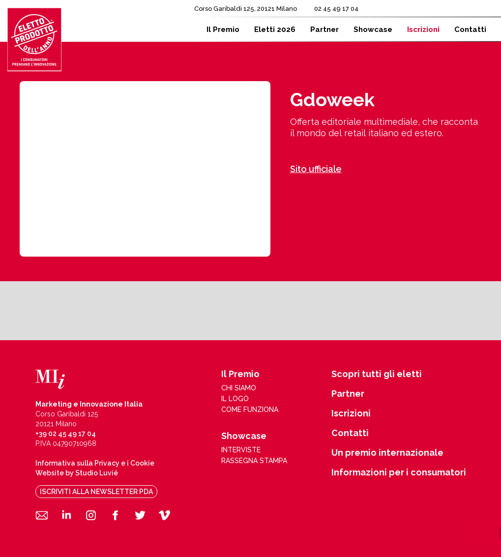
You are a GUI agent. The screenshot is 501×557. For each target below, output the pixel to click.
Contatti (350, 433)
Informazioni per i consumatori (398, 472)
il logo (235, 398)
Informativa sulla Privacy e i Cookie (94, 463)
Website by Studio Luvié (76, 473)
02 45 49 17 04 (336, 8)
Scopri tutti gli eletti (376, 374)
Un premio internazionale (387, 452)
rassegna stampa (254, 460)
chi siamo (238, 387)
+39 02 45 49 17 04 (65, 434)
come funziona (249, 409)
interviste (241, 449)
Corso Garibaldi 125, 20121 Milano (245, 8)
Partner (347, 393)
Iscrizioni (351, 413)
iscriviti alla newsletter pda (96, 492)
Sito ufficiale (316, 169)
